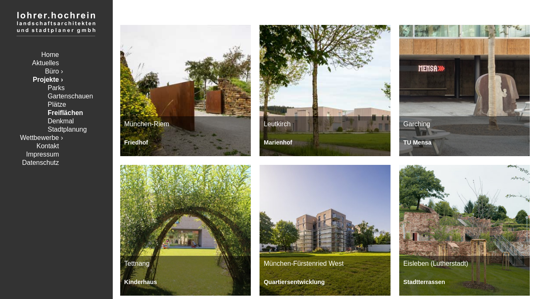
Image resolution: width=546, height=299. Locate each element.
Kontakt (47, 146)
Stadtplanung (67, 129)
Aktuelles (45, 62)
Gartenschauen (70, 96)
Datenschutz (40, 162)
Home (50, 54)
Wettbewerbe (39, 137)
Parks (56, 87)
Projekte (46, 79)
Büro (52, 71)
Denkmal (61, 121)
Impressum (42, 154)
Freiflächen (65, 112)
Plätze (57, 104)
